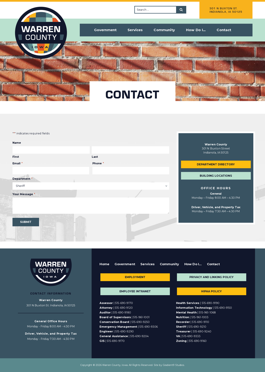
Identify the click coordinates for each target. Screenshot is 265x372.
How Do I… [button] (196, 30)
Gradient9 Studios (173, 365)
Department (22, 179)
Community (169, 264)
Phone (98, 164)
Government (125, 264)
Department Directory (216, 164)
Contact (224, 30)
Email (18, 164)
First (16, 156)
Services (147, 264)
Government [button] (105, 30)
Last (95, 156)
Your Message (24, 194)
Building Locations (216, 175)
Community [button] (164, 30)
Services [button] (135, 30)
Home (104, 264)
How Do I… (193, 264)
